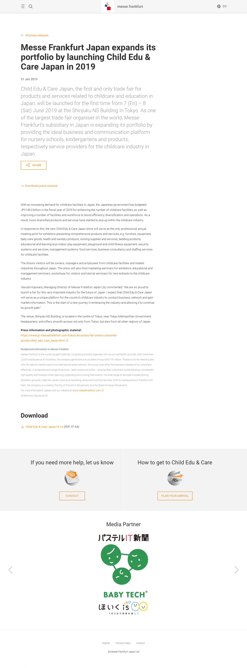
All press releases (37, 35)
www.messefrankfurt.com (87, 390)
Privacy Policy (123, 643)
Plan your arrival (175, 496)
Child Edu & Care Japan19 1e (44, 426)
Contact (72, 496)
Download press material (41, 185)
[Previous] (10, 570)
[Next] (236, 570)
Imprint (106, 643)
